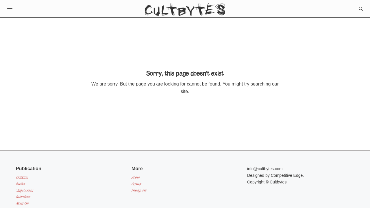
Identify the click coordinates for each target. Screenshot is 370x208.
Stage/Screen (24, 190)
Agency (136, 183)
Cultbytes (278, 182)
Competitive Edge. (287, 175)
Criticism (22, 177)
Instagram (139, 190)
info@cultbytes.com (264, 168)
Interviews (23, 196)
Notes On (22, 203)
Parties (20, 183)
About (136, 177)
